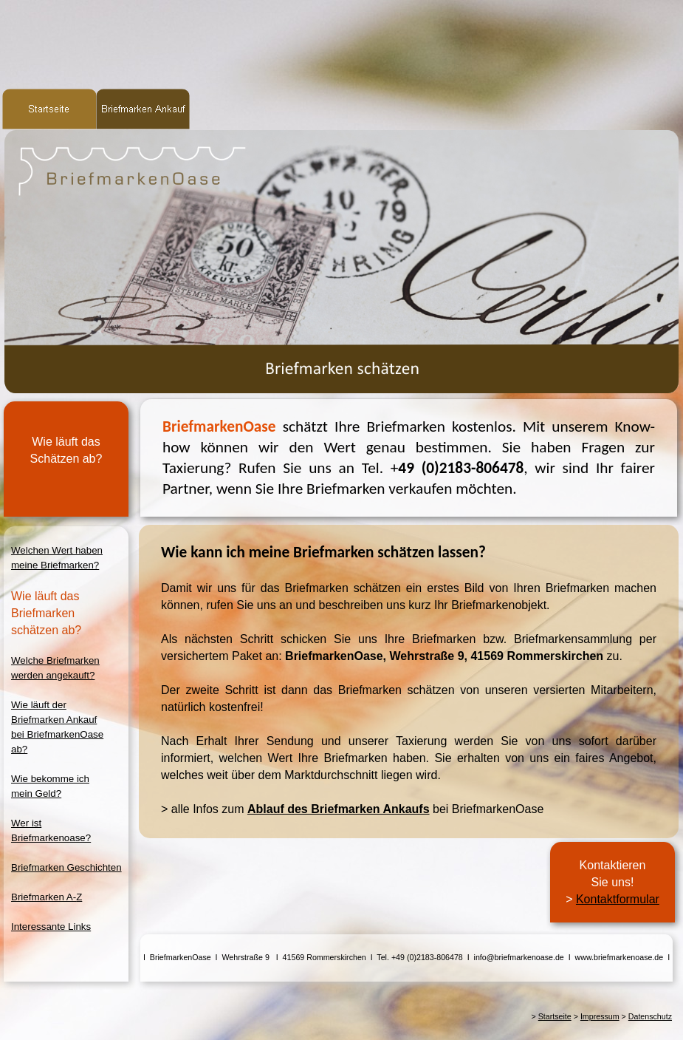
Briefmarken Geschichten (66, 867)
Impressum (599, 1016)
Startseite (555, 1016)
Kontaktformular (617, 899)
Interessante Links (51, 926)
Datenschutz (650, 1016)
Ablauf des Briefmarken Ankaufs (338, 809)
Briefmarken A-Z (46, 897)
